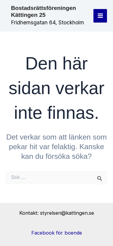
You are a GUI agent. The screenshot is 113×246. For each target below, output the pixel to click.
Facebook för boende (56, 233)
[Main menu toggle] (100, 16)
